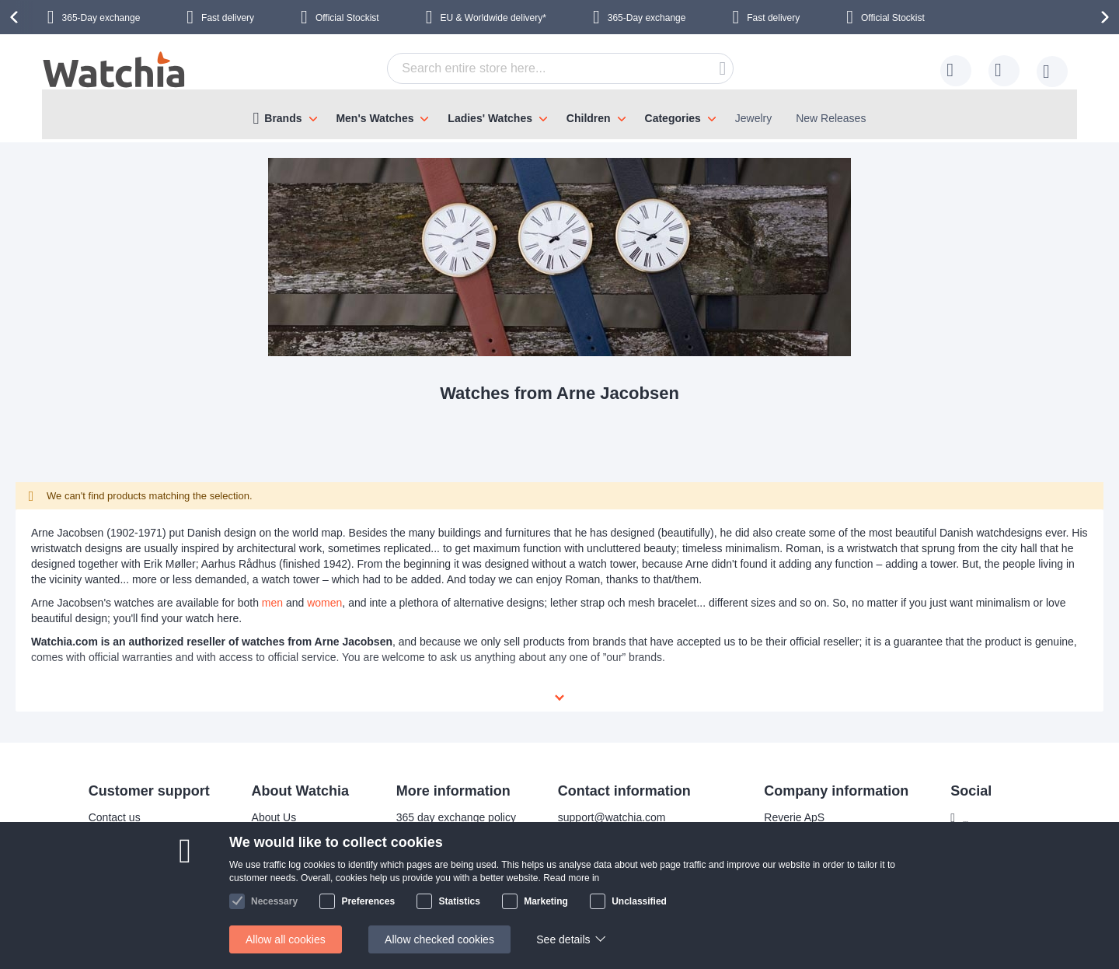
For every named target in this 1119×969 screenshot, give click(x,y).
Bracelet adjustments (437, 825)
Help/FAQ (102, 872)
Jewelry (753, 118)
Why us (260, 825)
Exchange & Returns (128, 895)
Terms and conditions (293, 895)
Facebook (977, 802)
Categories (673, 118)
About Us (264, 802)
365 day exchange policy (446, 802)
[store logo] (115, 71)
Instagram (977, 828)
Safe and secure (281, 872)
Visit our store (275, 848)
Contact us (104, 802)
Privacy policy (419, 872)
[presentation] (16, 17)
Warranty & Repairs (433, 848)
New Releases (831, 118)
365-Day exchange (101, 17)
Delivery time (109, 825)
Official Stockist (347, 17)
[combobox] (560, 68)
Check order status (432, 895)
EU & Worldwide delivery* (493, 17)
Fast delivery (227, 17)
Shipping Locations (124, 848)
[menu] (559, 114)
